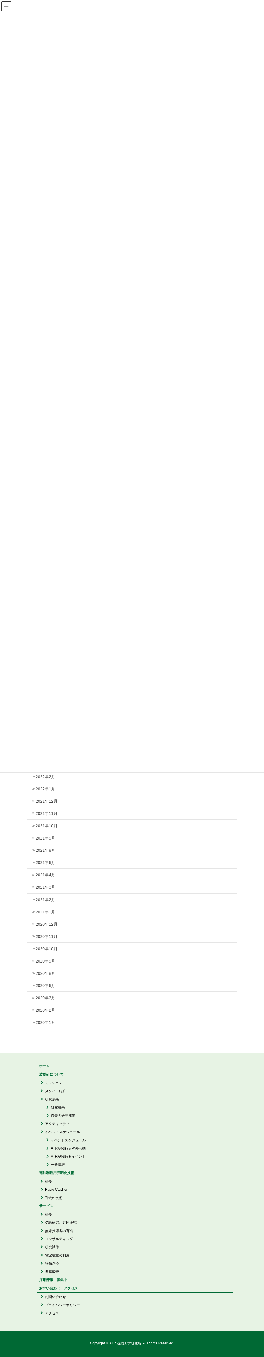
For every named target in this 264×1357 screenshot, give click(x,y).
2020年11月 (47, 936)
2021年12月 (47, 801)
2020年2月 (45, 1010)
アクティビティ (57, 1124)
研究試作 (52, 1247)
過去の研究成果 (63, 1116)
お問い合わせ (55, 1297)
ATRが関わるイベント (68, 1157)
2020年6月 (45, 985)
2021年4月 (45, 875)
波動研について (51, 1074)
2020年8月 (45, 973)
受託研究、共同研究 (61, 1223)
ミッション (53, 1083)
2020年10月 (47, 948)
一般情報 (58, 1165)
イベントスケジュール (62, 1132)
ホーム (44, 1066)
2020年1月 (45, 1022)
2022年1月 (45, 789)
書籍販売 (52, 1272)
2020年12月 (47, 924)
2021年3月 (45, 887)
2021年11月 (47, 813)
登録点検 (52, 1263)
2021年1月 (45, 912)
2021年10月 (47, 825)
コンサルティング (59, 1239)
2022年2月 (45, 776)
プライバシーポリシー (62, 1305)
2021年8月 (45, 850)
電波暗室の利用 (57, 1255)
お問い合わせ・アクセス (58, 1288)
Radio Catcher (56, 1190)
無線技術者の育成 (59, 1231)
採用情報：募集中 (53, 1280)
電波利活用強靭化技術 (56, 1173)
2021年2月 (45, 899)
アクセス (52, 1313)
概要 (48, 1181)
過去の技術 (53, 1198)
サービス (46, 1206)
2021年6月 (45, 862)
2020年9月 (45, 961)
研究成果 (52, 1099)
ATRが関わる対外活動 (68, 1148)
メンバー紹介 (55, 1091)
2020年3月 (45, 998)
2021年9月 (45, 838)
